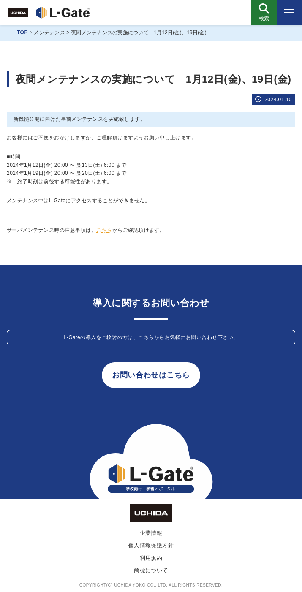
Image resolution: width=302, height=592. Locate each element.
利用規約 (151, 558)
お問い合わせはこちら (151, 375)
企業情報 (151, 533)
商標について (151, 570)
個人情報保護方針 (151, 545)
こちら (104, 230)
